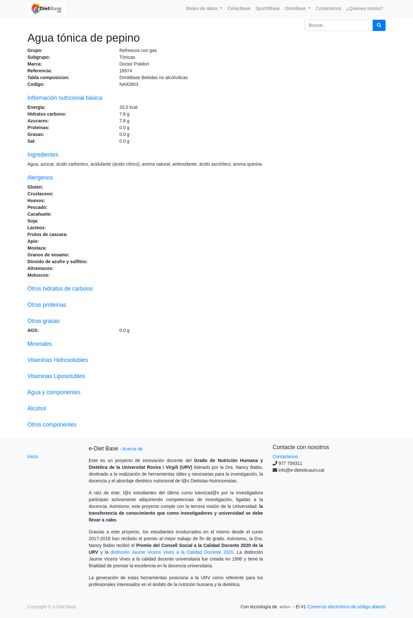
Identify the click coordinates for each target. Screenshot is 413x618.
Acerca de (132, 448)
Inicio (32, 456)
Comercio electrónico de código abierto (346, 606)
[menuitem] (239, 9)
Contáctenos (285, 456)
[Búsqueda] (379, 25)
